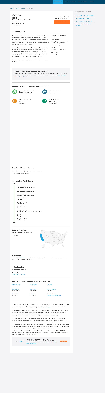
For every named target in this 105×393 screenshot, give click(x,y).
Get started (63, 341)
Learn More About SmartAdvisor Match (85, 15)
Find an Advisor (62, 22)
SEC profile (22, 258)
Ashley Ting (32, 294)
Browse (11, 8)
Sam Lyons (49, 284)
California (17, 8)
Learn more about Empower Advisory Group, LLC (54, 294)
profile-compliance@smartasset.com (45, 307)
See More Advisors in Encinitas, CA (84, 21)
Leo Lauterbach (33, 284)
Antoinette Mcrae (16, 284)
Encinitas (23, 8)
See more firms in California (18, 274)
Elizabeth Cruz (15, 294)
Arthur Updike (33, 289)
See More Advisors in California (83, 18)
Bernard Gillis (15, 289)
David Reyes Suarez (51, 289)
